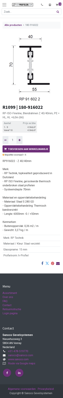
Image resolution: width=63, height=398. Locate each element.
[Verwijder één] (5, 140)
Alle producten (13, 25)
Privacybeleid (46, 389)
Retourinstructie (12, 309)
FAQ (5, 301)
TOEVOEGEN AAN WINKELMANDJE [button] (26, 149)
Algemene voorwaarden (22, 389)
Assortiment (10, 293)
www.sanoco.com (18, 359)
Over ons (8, 297)
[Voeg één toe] (19, 140)
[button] (42, 5)
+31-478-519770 (18, 351)
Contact (7, 305)
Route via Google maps (21, 363)
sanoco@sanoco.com (20, 355)
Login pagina (10, 313)
